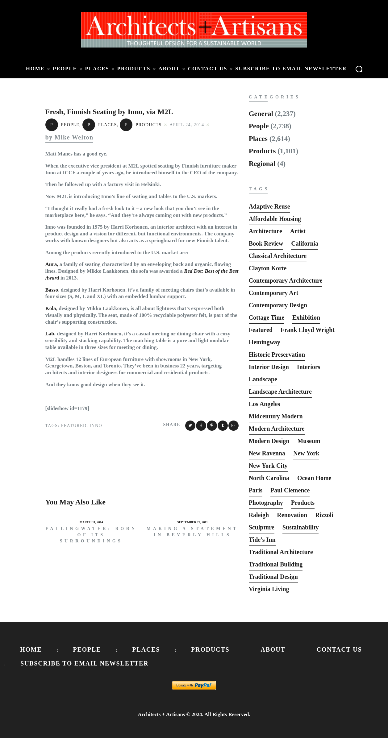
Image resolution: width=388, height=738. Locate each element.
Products (140, 124)
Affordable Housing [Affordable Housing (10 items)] (275, 218)
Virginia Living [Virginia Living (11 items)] (269, 589)
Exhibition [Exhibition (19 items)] (306, 317)
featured (74, 425)
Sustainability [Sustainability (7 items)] (300, 527)
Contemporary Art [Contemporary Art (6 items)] (273, 292)
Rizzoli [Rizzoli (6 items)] (324, 515)
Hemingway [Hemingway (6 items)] (264, 342)
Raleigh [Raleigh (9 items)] (259, 515)
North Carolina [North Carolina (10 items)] (269, 478)
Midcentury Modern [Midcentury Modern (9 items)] (276, 416)
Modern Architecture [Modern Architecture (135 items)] (277, 428)
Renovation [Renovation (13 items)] (292, 515)
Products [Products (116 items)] (303, 502)
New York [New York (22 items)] (306, 453)
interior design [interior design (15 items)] (269, 366)
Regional (262, 164)
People (62, 124)
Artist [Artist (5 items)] (298, 231)
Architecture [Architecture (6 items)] (265, 231)
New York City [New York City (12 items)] (268, 465)
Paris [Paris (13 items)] (255, 490)
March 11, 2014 (91, 522)
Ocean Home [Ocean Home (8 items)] (314, 478)
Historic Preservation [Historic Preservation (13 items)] (277, 354)
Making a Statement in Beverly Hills (192, 531)
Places (99, 124)
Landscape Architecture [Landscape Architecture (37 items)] (280, 391)
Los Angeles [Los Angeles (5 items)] (264, 403)
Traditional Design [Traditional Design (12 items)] (273, 576)
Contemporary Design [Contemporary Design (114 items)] (278, 305)
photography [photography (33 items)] (266, 502)
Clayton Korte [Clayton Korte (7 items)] (268, 268)
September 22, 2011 (192, 522)
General (261, 114)
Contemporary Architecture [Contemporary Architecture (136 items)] (286, 280)
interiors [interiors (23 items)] (308, 366)
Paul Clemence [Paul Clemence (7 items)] (290, 490)
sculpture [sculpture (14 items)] (261, 527)
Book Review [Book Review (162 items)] (266, 243)
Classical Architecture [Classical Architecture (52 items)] (278, 255)
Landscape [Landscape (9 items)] (263, 379)
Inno (96, 425)
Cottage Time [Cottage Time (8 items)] (266, 317)
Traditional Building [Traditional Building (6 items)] (276, 564)
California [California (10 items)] (304, 243)
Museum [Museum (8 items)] (308, 440)
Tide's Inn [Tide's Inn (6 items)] (262, 539)
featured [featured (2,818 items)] (261, 329)
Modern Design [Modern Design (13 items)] (269, 440)
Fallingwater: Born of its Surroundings (91, 534)
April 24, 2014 (186, 124)
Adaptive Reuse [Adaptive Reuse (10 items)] (269, 206)
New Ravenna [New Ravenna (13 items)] (267, 453)
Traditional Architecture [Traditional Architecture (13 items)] (281, 552)
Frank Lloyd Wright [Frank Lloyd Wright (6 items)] (308, 329)
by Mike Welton (69, 137)
